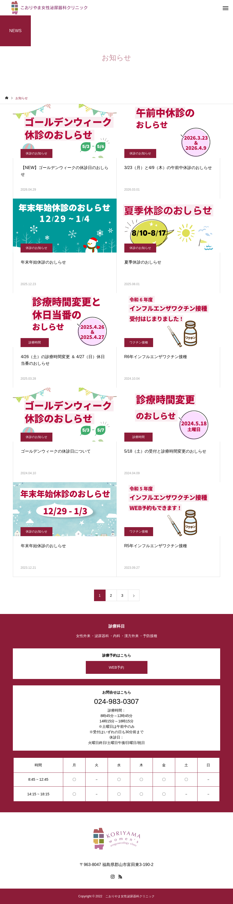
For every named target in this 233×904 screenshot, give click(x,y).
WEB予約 (116, 667)
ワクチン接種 (138, 342)
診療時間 (35, 342)
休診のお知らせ (36, 153)
